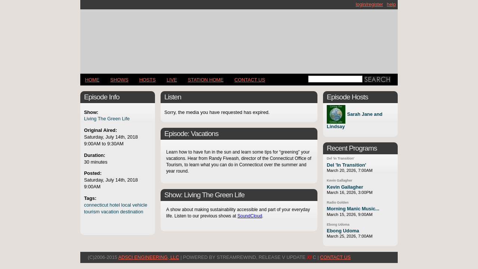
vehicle (140, 205)
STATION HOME (206, 80)
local (126, 205)
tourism (92, 211)
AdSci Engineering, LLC (148, 257)
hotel (114, 205)
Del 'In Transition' (346, 165)
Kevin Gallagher (339, 180)
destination (131, 211)
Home (92, 80)
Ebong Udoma (338, 224)
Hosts (147, 80)
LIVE (172, 80)
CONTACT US (250, 80)
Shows (119, 80)
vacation (110, 211)
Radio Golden (337, 202)
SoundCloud (250, 216)
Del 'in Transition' (340, 158)
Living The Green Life (107, 118)
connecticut (96, 205)
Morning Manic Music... (353, 208)
